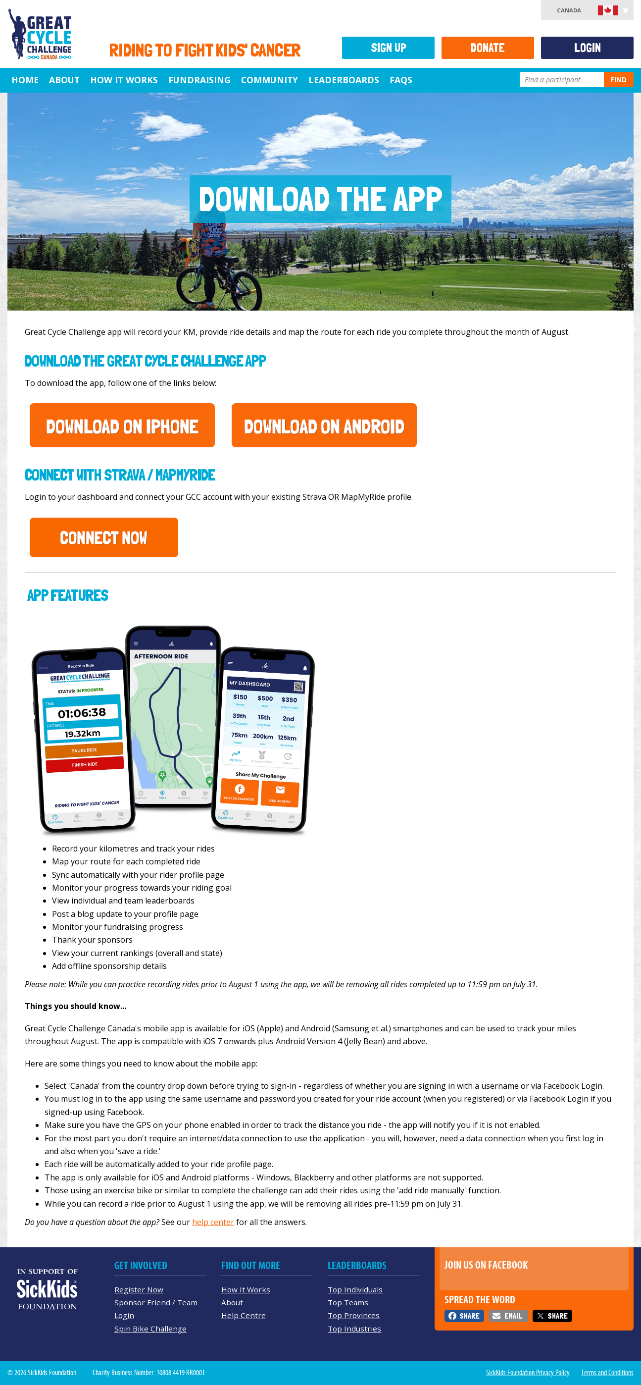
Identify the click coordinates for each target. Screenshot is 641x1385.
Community (269, 80)
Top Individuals (355, 1289)
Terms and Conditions (607, 1372)
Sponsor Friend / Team (155, 1302)
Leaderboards (343, 80)
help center (213, 1222)
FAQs (401, 80)
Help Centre (243, 1315)
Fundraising (199, 80)
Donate (488, 48)
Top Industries (354, 1328)
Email (513, 1316)
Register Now (138, 1289)
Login (587, 48)
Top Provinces (354, 1315)
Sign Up (388, 48)
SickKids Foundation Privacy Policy (528, 1372)
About (64, 80)
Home (25, 80)
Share (469, 1316)
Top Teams (348, 1302)
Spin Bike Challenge (150, 1328)
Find (619, 79)
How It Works (124, 80)
